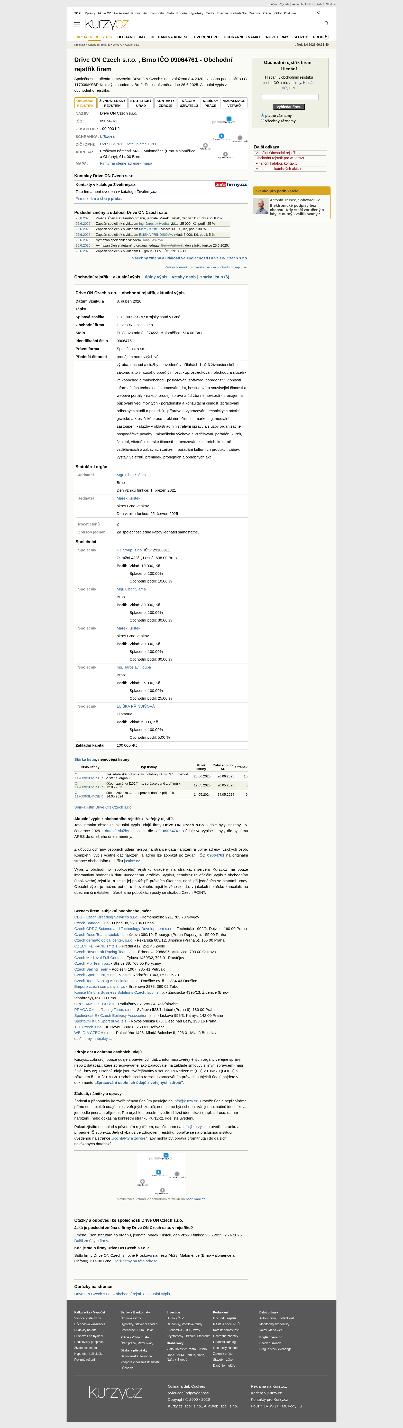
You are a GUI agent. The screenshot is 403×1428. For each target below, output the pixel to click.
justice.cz (132, 861)
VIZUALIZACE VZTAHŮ (234, 103)
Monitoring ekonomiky (274, 1324)
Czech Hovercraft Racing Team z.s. (104, 952)
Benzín (190, 1355)
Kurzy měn (139, 13)
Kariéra (272, 4)
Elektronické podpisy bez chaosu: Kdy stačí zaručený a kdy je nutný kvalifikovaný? (297, 209)
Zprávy (90, 13)
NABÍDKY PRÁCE (210, 103)
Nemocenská (130, 1356)
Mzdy (141, 1343)
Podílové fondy (192, 1324)
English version (270, 1337)
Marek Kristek (149, 229)
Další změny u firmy (91, 1240)
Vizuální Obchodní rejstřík (276, 153)
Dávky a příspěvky (134, 1350)
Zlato (170, 13)
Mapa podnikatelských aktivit (278, 169)
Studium (331, 4)
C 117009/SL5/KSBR (89, 785)
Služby (301, 37)
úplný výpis (156, 277)
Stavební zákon (223, 1359)
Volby (263, 1330)
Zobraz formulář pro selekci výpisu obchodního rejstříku (206, 267)
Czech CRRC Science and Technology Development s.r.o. (123, 928)
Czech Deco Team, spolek (96, 934)
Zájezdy (284, 4)
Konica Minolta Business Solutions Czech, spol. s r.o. (119, 992)
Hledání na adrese (170, 37)
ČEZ (181, 1318)
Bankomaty (141, 1312)
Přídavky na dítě (85, 1330)
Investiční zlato (185, 1349)
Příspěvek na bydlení (88, 1336)
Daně (217, 1365)
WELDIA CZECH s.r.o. (93, 1032)
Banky (125, 1312)
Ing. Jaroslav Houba (154, 224)
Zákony (254, 13)
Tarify (210, 13)
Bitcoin (181, 13)
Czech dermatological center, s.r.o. (103, 940)
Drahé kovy (175, 1343)
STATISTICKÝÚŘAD (141, 103)
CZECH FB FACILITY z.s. (96, 946)
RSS (270, 1406)
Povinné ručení (84, 1359)
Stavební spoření (146, 1324)
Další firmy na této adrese (136, 1261)
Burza (171, 1318)
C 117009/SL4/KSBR (89, 794)
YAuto (295, 4)
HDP (188, 1330)
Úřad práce (128, 1343)
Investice (173, 1312)
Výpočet (99, 1312)
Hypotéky (196, 13)
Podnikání (220, 1312)
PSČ (236, 1324)
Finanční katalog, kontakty (276, 163)
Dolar (149, 1330)
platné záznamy (276, 116)
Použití (257, 1406)
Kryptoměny (175, 1336)
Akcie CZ (104, 13)
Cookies (198, 1386)
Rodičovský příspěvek (89, 1342)
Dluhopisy (173, 1324)
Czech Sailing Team (91, 969)
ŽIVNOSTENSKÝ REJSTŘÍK (112, 103)
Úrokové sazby (131, 1318)
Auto (262, 1318)
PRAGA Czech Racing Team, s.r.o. (104, 1009)
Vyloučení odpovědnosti (188, 1393)
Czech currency (270, 1343)
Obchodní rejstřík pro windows (279, 158)
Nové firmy (277, 37)
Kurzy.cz (79, 44)
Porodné (146, 1356)
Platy (149, 1343)
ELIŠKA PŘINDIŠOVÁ (155, 235)
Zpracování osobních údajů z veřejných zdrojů (138, 1082)
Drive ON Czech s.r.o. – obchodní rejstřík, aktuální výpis (122, 1294)
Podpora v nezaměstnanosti (140, 1362)
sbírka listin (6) (214, 277)
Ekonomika (174, 1330)
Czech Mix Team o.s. (92, 963)
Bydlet (320, 4)
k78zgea (107, 136)
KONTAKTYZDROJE (166, 103)
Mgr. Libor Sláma (131, 475)
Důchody (127, 1368)
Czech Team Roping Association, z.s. (106, 981)
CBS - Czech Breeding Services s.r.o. (106, 917)
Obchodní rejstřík (99, 44)
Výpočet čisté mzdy (87, 1318)
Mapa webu (276, 1330)
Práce (267, 13)
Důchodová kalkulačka (89, 1324)
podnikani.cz (195, 1199)
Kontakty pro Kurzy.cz (269, 1399)
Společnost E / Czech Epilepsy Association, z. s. (115, 1015)
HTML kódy (286, 1406)
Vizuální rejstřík (94, 37)
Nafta (200, 1355)
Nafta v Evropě (177, 1359)
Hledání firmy (131, 37)
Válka (277, 13)
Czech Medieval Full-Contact (99, 957)
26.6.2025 (83, 218)
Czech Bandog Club (91, 923)
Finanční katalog (224, 1342)
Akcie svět (121, 13)
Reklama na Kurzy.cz (269, 1386)
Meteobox (307, 4)
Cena (272, 1318)
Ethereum (203, 1336)
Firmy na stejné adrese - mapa (126, 163)
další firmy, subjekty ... (93, 1038)
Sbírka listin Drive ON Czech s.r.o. (103, 807)
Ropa (170, 1355)
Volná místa (140, 1337)
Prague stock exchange (275, 1349)
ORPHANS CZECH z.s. (94, 1004)
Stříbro (202, 1349)
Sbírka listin (85, 759)
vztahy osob (184, 277)
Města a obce (222, 1324)
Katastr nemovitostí (226, 1330)
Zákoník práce (223, 1354)
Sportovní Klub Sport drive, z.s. (100, 1021)
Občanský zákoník (225, 1348)
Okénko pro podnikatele (276, 191)
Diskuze (290, 13)
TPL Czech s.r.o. (88, 1027)
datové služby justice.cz (125, 831)
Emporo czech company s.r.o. (99, 986)
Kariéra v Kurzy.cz (266, 1393)
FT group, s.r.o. (130, 550)
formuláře (228, 1365)
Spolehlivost (286, 1318)
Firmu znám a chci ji (99, 198)
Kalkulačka (239, 13)
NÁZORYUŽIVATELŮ (189, 103)
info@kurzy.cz (186, 1101)
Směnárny (128, 1330)
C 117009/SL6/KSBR (89, 776)
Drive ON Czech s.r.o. (126, 44)
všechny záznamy (278, 121)
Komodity (157, 13)
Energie (222, 13)
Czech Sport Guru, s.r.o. (95, 975)
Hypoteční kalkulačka (88, 1354)
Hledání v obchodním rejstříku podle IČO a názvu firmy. (289, 82)
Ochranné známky (242, 37)
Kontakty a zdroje (129, 1138)
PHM (180, 1355)
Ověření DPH (206, 37)
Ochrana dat (178, 1386)
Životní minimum (85, 1348)
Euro (140, 1330)
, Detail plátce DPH (128, 144)
